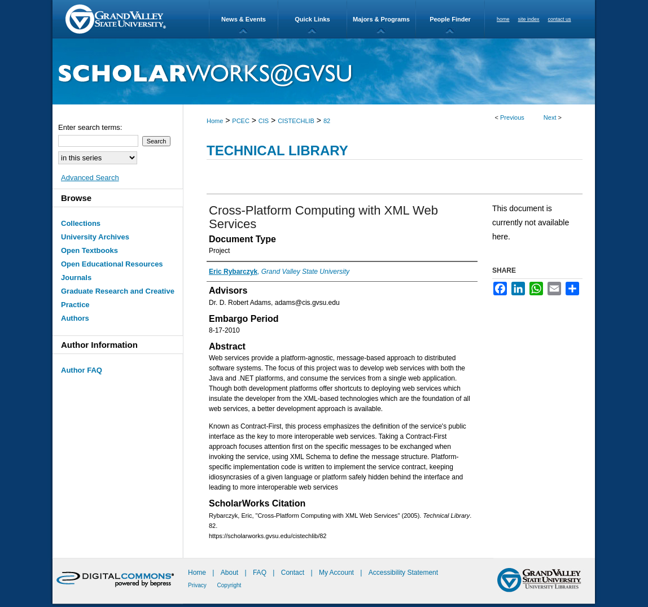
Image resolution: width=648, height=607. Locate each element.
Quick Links (312, 19)
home (503, 19)
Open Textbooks (89, 250)
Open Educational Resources (112, 264)
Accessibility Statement (403, 573)
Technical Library (277, 150)
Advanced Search (90, 177)
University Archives (95, 237)
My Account (337, 573)
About (230, 573)
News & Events (243, 19)
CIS (264, 120)
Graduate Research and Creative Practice (117, 298)
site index (529, 19)
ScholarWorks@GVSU (323, 71)
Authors (75, 318)
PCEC (240, 120)
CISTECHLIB (296, 120)
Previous (512, 117)
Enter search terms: (90, 127)
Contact (292, 573)
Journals (76, 277)
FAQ (260, 573)
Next (550, 117)
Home (215, 120)
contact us (559, 19)
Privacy (198, 585)
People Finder (450, 19)
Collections (80, 223)
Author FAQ (81, 370)
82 (326, 120)
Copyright (229, 585)
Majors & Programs (381, 19)
